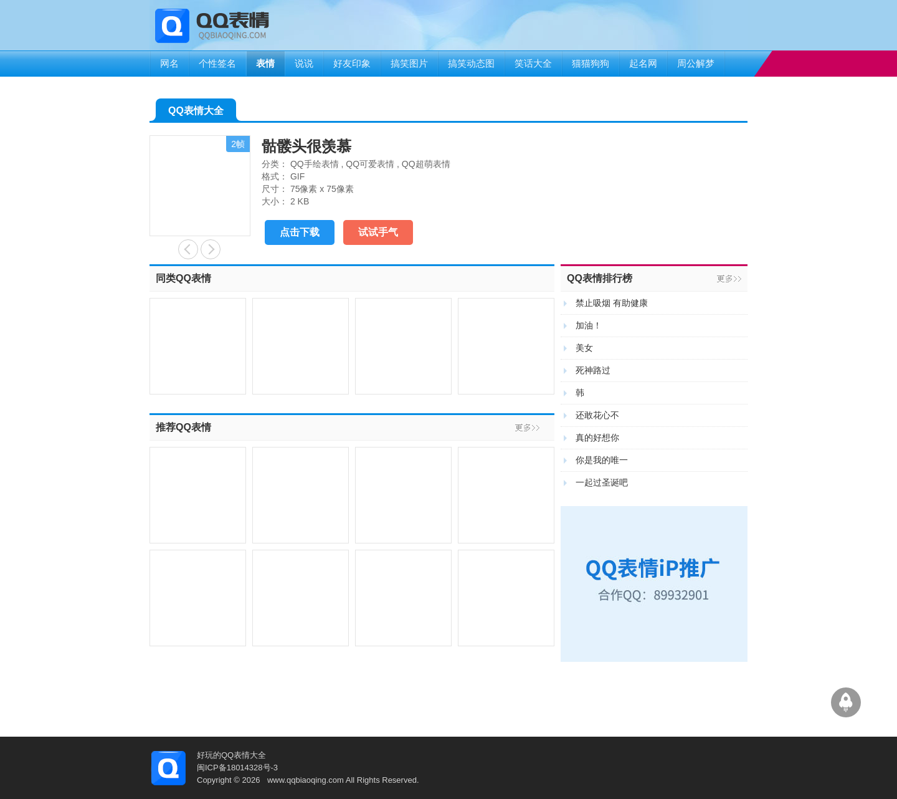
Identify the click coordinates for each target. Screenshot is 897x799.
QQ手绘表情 (314, 164)
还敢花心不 (597, 415)
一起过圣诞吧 (602, 482)
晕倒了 (188, 249)
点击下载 (300, 232)
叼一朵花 (211, 249)
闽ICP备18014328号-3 (237, 767)
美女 (584, 348)
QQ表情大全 (196, 113)
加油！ (589, 325)
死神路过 (593, 370)
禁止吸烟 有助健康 (612, 303)
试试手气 (378, 232)
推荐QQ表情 (183, 427)
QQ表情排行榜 (599, 278)
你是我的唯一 (602, 460)
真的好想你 (597, 438)
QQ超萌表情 (426, 164)
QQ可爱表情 (370, 164)
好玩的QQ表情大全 (231, 755)
